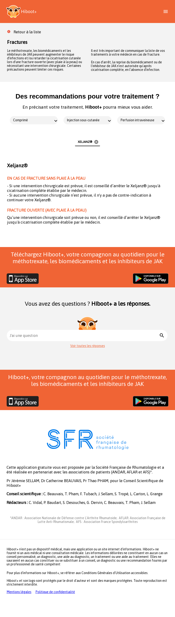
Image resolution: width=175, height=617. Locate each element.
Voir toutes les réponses (87, 346)
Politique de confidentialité (55, 592)
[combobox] (84, 335)
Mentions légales (19, 592)
